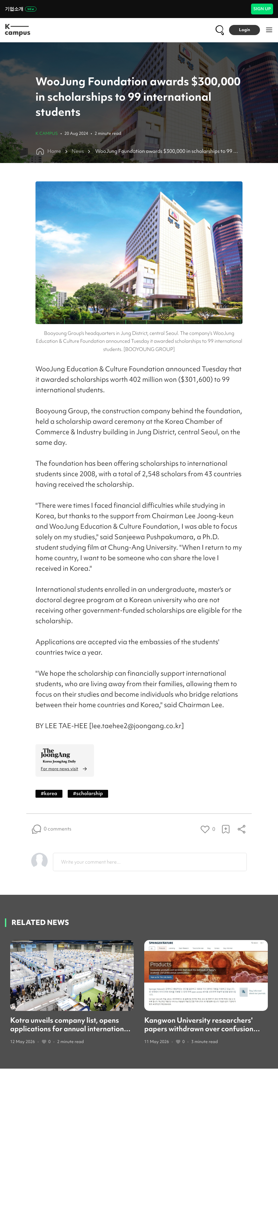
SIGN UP (262, 8)
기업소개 (20, 9)
